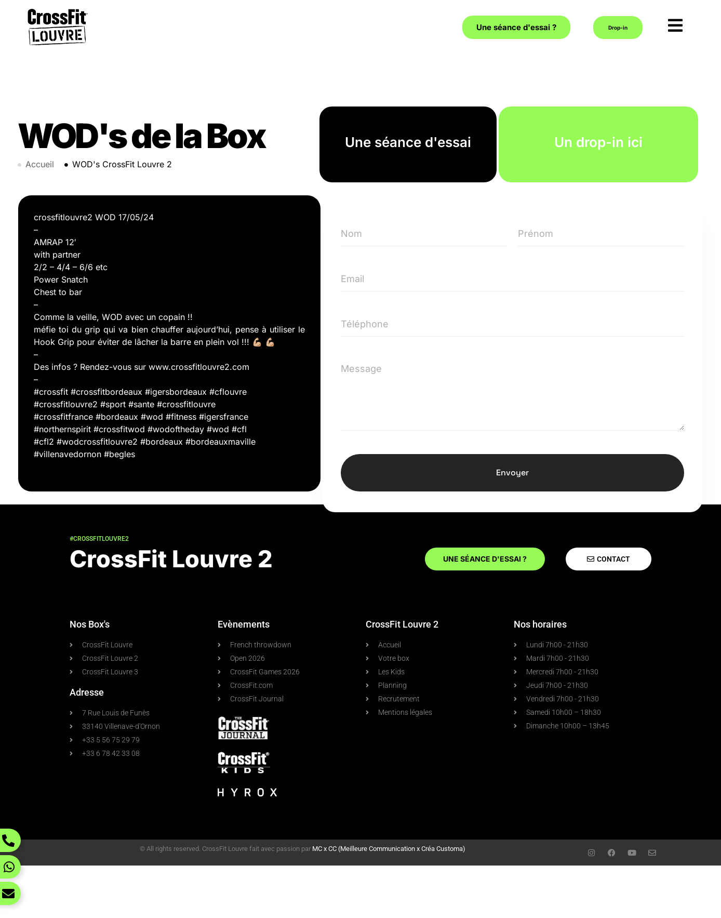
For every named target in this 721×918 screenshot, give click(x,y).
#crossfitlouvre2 (99, 538)
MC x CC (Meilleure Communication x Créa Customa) (388, 849)
